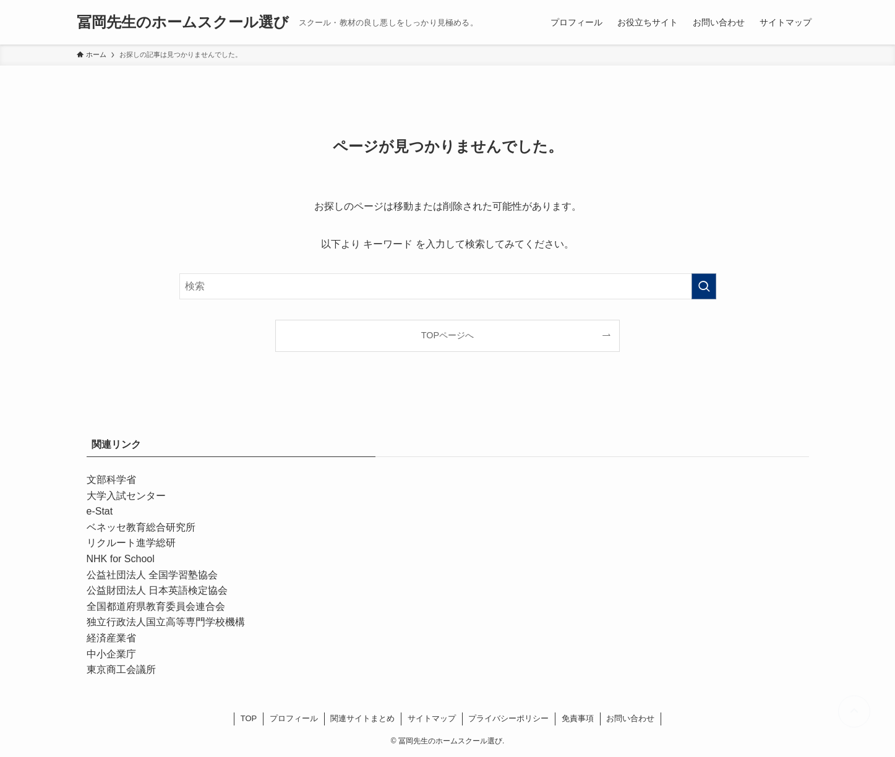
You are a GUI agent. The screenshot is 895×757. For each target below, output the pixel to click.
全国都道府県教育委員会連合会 (156, 606)
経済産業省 (111, 638)
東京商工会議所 (121, 669)
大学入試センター (126, 495)
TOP (249, 718)
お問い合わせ (630, 718)
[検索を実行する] (704, 286)
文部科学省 (111, 479)
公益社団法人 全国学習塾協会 (152, 575)
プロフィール (294, 718)
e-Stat (100, 511)
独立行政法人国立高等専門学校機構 (166, 622)
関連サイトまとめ (362, 718)
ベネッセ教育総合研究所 (141, 527)
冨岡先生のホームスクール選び (183, 22)
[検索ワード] (447, 286)
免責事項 (578, 718)
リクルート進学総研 (131, 542)
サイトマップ (432, 718)
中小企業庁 (111, 654)
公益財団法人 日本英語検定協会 (157, 590)
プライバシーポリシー (508, 718)
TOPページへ (447, 335)
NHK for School (121, 559)
